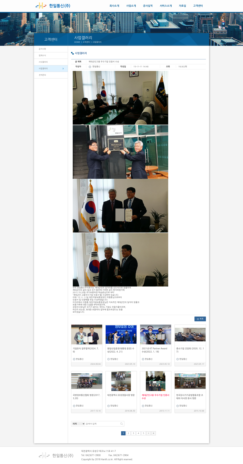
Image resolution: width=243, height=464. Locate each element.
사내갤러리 (43, 62)
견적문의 (42, 75)
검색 (121, 423)
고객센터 (198, 6)
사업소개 (131, 6)
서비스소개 (166, 6)
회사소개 (114, 6)
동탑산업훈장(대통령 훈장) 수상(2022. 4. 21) (120, 350)
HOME (77, 42)
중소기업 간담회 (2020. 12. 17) (190, 350)
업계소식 (42, 55)
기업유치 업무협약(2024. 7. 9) (86, 350)
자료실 (182, 6)
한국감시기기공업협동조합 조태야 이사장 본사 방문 (189, 396)
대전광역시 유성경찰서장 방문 (121, 395)
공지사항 (42, 49)
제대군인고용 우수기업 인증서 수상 (155, 396)
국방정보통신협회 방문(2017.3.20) (86, 396)
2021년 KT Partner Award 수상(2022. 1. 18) (154, 350)
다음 (148, 433)
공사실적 (148, 6)
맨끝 (153, 433)
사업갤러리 (97, 42)
